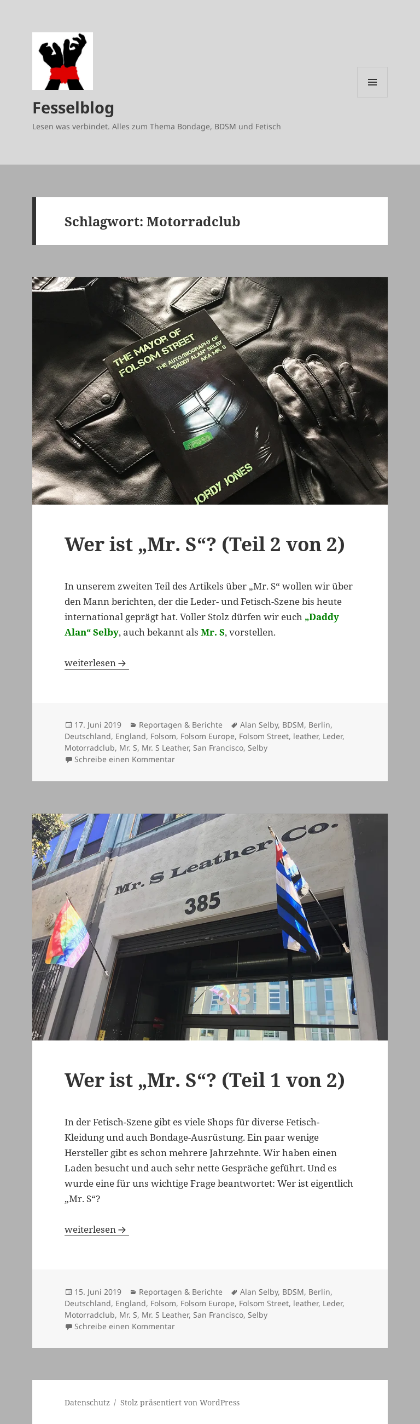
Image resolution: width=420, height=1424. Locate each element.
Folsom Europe (207, 736)
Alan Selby (259, 724)
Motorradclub (90, 747)
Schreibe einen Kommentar (124, 759)
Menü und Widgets (373, 97)
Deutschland (88, 736)
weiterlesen (97, 662)
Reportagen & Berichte (181, 724)
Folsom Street (264, 736)
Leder (332, 736)
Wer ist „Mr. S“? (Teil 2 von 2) (205, 544)
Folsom (163, 736)
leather (305, 736)
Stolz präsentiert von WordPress (180, 1402)
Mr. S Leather (165, 747)
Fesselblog (73, 107)
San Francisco (218, 747)
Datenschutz (87, 1402)
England (130, 736)
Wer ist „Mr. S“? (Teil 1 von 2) (205, 1080)
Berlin (319, 724)
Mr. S (128, 747)
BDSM (293, 724)
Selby (257, 747)
